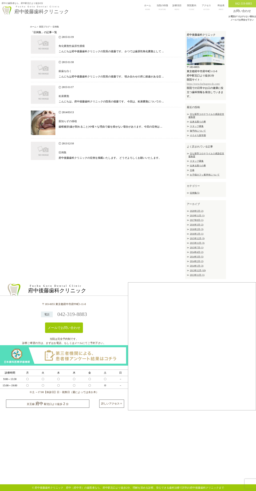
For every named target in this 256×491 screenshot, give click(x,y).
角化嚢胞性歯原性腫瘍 (72, 46)
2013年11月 (197, 275)
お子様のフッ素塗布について (205, 175)
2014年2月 (196, 261)
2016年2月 (196, 229)
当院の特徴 (162, 7)
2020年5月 (196, 211)
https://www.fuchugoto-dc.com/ (203, 83)
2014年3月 (196, 257)
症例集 (62, 152)
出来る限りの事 (198, 122)
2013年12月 (198, 270)
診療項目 (177, 7)
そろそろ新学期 (198, 135)
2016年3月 (196, 225)
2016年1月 (196, 234)
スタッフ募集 (197, 126)
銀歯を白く (65, 71)
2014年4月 (196, 252)
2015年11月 (197, 243)
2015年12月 (197, 238)
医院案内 (191, 7)
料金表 (221, 7)
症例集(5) (194, 193)
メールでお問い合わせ (64, 328)
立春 (192, 170)
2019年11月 (197, 215)
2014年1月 (196, 266)
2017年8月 (196, 220)
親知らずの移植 (68, 121)
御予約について (198, 131)
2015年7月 (196, 247)
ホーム (147, 7)
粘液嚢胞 (64, 96)
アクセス (206, 7)
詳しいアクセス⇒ (111, 403)
